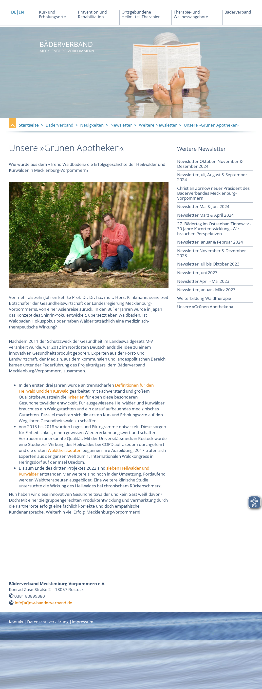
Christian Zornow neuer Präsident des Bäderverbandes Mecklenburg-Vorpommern (213, 193)
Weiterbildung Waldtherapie (204, 298)
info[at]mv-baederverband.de (43, 603)
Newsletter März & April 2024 (205, 215)
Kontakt (16, 622)
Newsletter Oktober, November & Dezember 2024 (210, 163)
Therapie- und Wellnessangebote (191, 14)
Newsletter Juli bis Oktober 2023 (208, 264)
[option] (131, 72)
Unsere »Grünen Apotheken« (205, 306)
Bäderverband (238, 12)
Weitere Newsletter (158, 125)
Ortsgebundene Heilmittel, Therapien (141, 14)
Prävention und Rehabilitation (92, 14)
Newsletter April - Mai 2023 (203, 281)
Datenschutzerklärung (48, 622)
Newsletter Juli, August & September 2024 (212, 177)
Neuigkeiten (92, 125)
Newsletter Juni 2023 (197, 272)
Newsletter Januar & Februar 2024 (210, 242)
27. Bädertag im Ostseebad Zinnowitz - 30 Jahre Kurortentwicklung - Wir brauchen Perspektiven (214, 228)
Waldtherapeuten (64, 450)
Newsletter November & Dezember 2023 (211, 253)
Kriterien (76, 397)
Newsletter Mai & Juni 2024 (203, 206)
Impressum (82, 622)
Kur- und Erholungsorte (52, 14)
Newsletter (121, 125)
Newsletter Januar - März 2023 (206, 289)
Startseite (29, 125)
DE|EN (17, 12)
